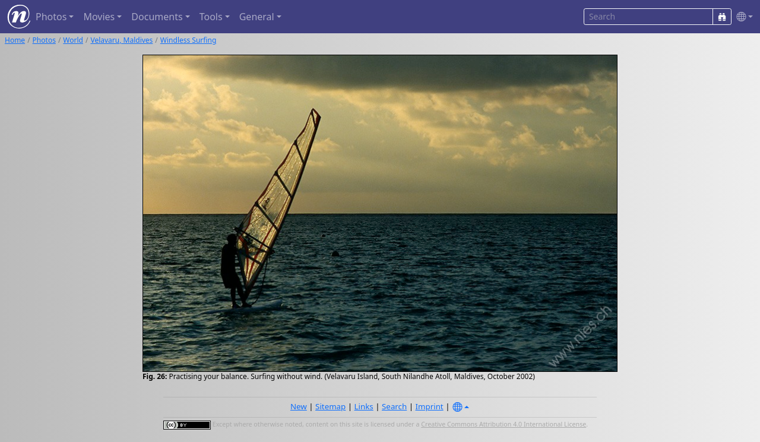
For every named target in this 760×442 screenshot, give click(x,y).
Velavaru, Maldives (121, 40)
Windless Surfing (188, 40)
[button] (742, 17)
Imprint (430, 406)
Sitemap (330, 406)
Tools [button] (211, 16)
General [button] (256, 16)
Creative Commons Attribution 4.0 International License (503, 424)
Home (15, 40)
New (298, 406)
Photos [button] (51, 16)
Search (394, 406)
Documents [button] (156, 16)
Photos (44, 40)
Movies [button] (99, 16)
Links (363, 406)
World (73, 40)
